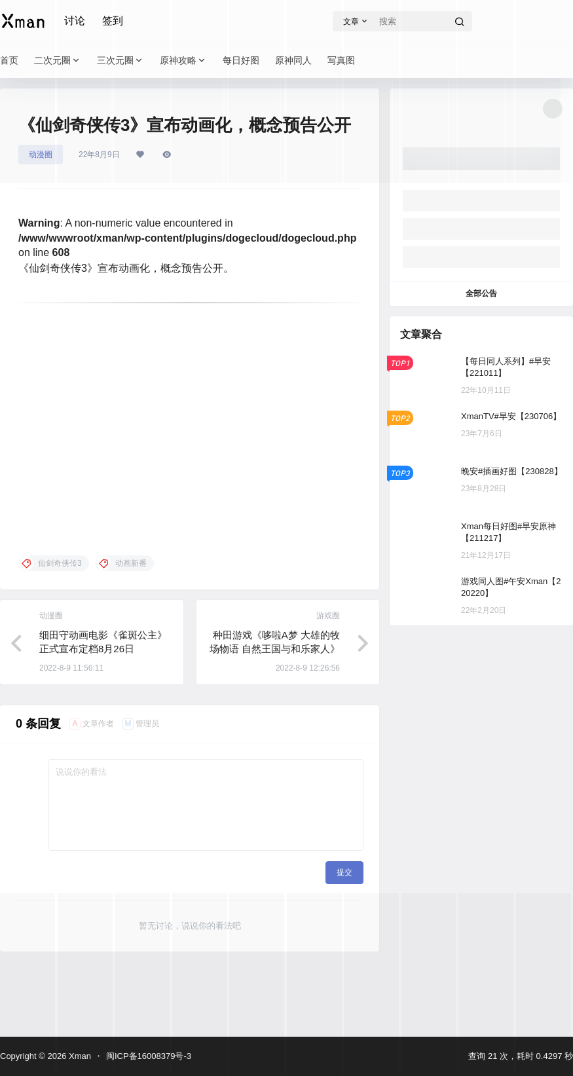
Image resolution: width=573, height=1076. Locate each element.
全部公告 (481, 293)
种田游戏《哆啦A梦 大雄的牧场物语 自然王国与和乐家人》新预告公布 (275, 648)
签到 (112, 20)
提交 (344, 872)
